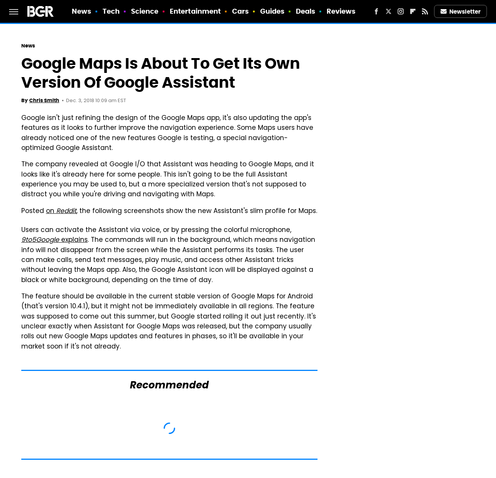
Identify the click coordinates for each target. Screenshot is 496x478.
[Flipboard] (413, 11)
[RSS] (425, 11)
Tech (111, 11)
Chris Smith (44, 100)
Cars (240, 11)
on (61, 211)
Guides (272, 11)
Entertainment (195, 11)
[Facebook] (376, 11)
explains (54, 240)
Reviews (341, 11)
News (81, 11)
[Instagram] (401, 11)
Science (145, 11)
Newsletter (461, 11)
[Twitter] (388, 11)
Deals (306, 11)
